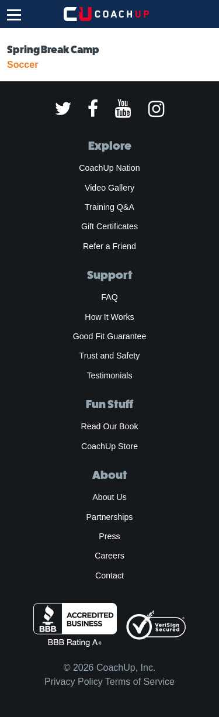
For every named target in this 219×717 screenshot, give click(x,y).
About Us (109, 497)
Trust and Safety (109, 355)
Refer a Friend (109, 246)
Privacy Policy (73, 682)
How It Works (109, 317)
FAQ (109, 297)
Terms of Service (140, 682)
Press (109, 536)
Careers (109, 555)
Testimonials (109, 375)
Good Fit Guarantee (110, 336)
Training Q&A (109, 207)
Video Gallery (109, 187)
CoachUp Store (109, 446)
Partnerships (109, 517)
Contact (109, 575)
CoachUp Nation (109, 168)
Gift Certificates (109, 226)
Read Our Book (109, 426)
